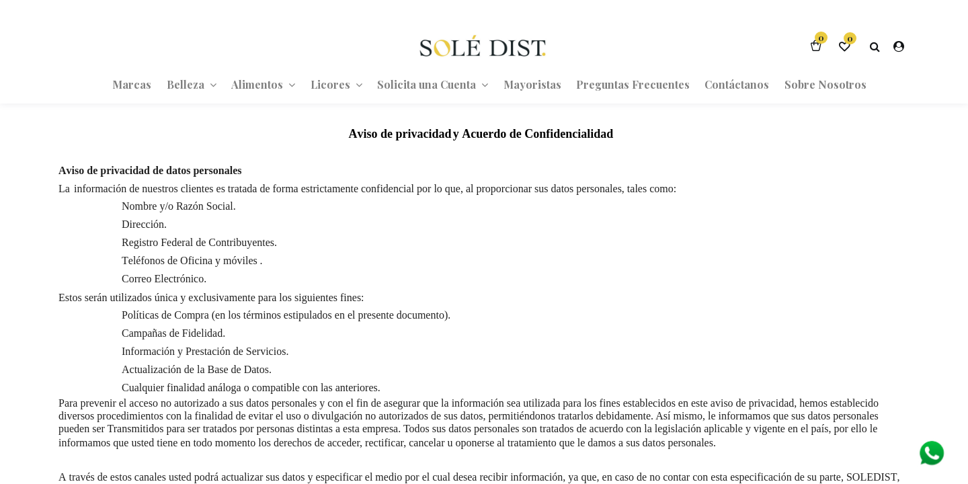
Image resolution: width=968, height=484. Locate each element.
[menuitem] (132, 84)
